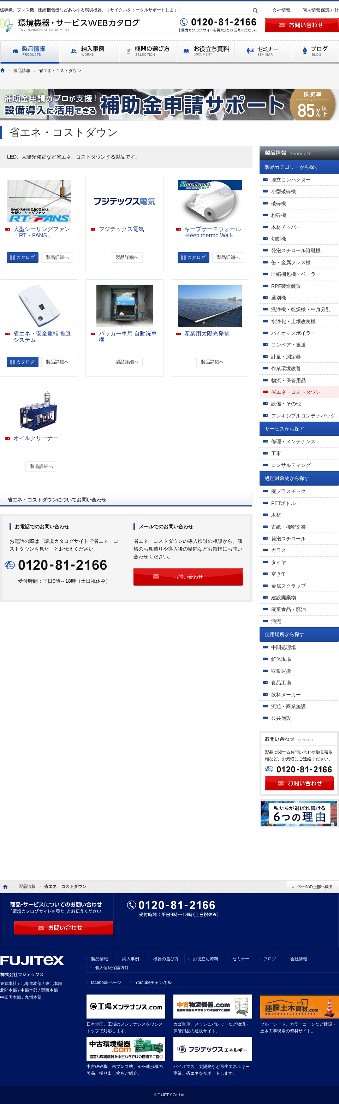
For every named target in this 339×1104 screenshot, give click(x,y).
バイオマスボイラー (293, 333)
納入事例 (130, 958)
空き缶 (278, 574)
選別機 (278, 298)
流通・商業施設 (288, 706)
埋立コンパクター (291, 180)
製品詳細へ (57, 257)
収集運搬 (281, 671)
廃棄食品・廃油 (288, 609)
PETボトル (283, 503)
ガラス (278, 550)
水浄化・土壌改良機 (293, 321)
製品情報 (21, 70)
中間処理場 (283, 647)
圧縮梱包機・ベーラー (296, 274)
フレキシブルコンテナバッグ (303, 416)
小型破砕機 (283, 191)
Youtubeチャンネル (153, 982)
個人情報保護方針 (320, 10)
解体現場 (281, 659)
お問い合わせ (188, 577)
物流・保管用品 (288, 380)
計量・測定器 (286, 357)
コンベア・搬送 (288, 345)
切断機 (278, 239)
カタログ (25, 257)
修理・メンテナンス (293, 441)
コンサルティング (291, 465)
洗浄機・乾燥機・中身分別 (301, 309)
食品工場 (281, 682)
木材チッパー (286, 227)
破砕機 (278, 203)
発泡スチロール (288, 538)
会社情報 (281, 10)
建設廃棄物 (283, 597)
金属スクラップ (288, 586)
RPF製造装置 (286, 286)
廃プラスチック (288, 491)
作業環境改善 (286, 368)
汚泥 (276, 621)
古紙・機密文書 (288, 527)
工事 (276, 453)
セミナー (240, 958)
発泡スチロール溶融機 (296, 250)
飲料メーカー (286, 695)
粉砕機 (278, 215)
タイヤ (278, 562)
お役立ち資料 (205, 958)
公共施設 (281, 718)
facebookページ (106, 982)
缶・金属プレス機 (291, 262)
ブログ (269, 958)
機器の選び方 (166, 958)
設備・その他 (286, 403)
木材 (276, 515)
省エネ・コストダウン (296, 392)
